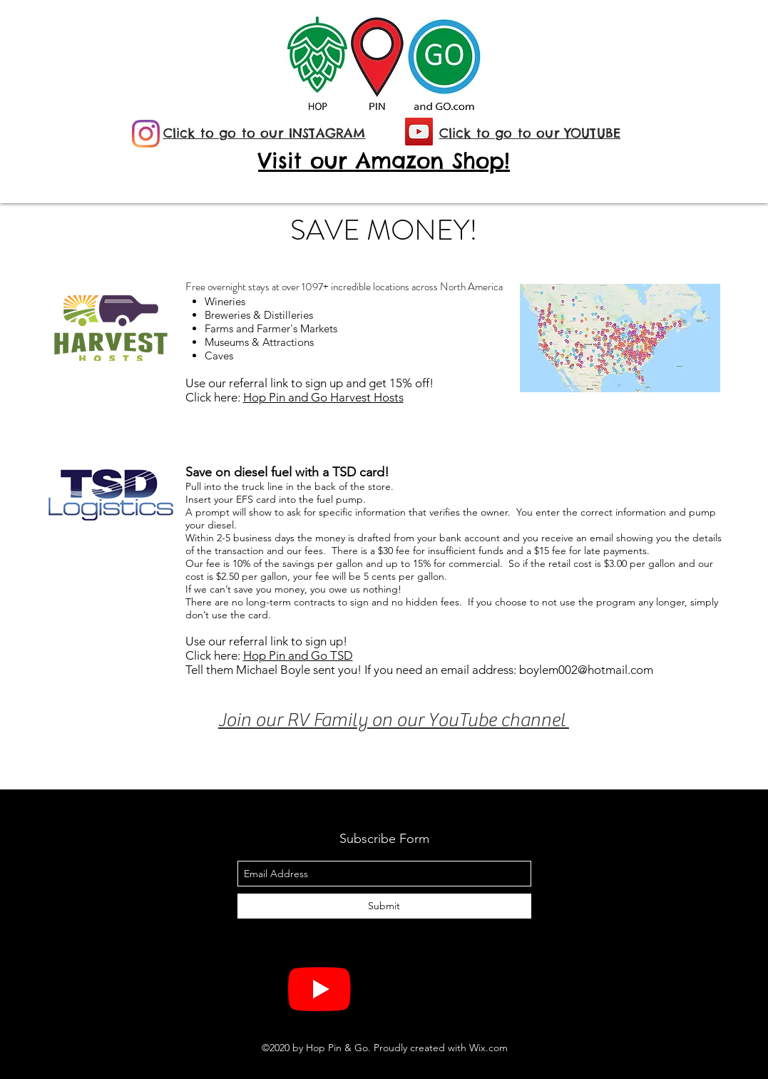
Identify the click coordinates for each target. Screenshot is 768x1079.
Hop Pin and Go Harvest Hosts (323, 397)
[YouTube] (419, 131)
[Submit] (384, 906)
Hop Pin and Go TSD (298, 655)
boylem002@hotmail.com (586, 670)
